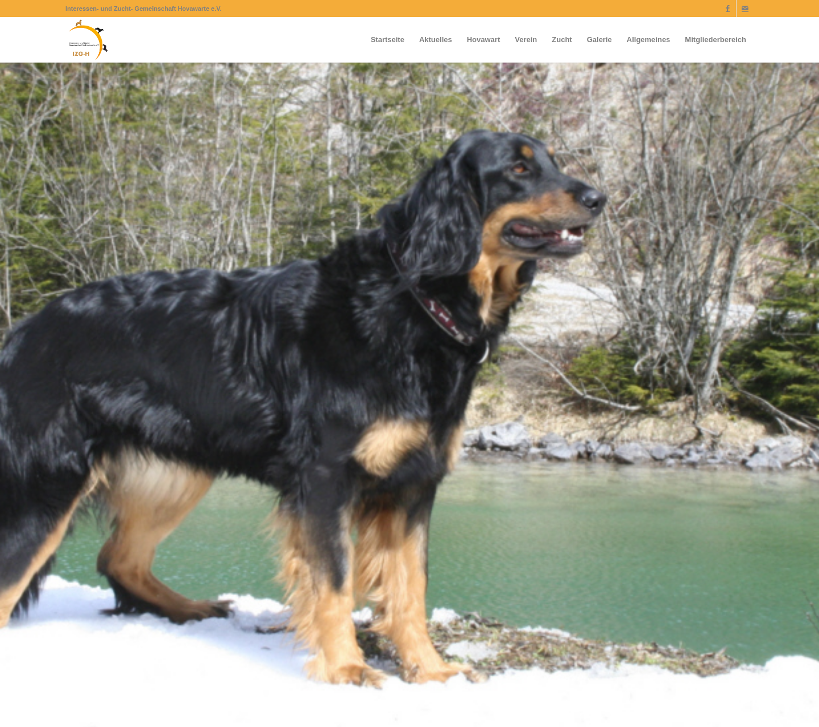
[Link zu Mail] (745, 8)
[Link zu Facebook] (727, 8)
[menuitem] (387, 40)
